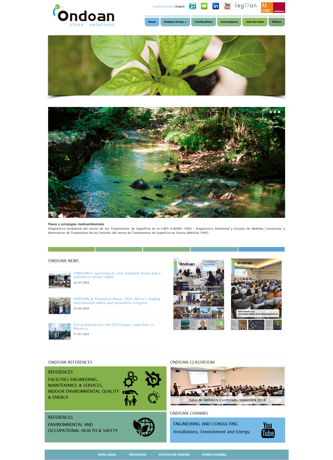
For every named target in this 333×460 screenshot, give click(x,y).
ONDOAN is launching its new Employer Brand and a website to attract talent (117, 275)
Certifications (204, 22)
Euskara (168, 6)
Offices (276, 22)
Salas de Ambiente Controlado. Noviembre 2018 (227, 400)
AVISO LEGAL (107, 454)
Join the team (255, 22)
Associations (229, 22)
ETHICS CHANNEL (214, 454)
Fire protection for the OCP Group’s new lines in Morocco (114, 327)
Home (152, 22)
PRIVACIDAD (137, 454)
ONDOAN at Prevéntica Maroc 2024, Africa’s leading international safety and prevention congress (117, 301)
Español (157, 6)
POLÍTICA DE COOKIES (174, 454)
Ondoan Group (175, 22)
